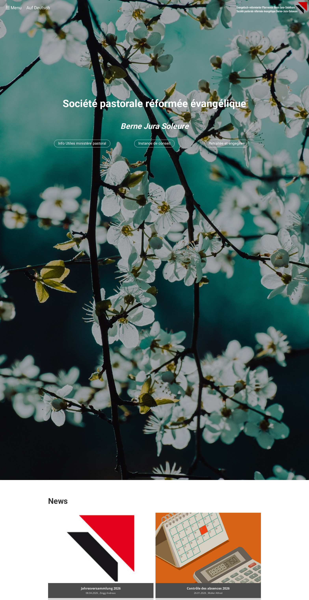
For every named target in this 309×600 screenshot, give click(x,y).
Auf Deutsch (38, 7)
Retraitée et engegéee (227, 143)
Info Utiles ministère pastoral (82, 143)
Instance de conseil (154, 143)
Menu (28, 7)
